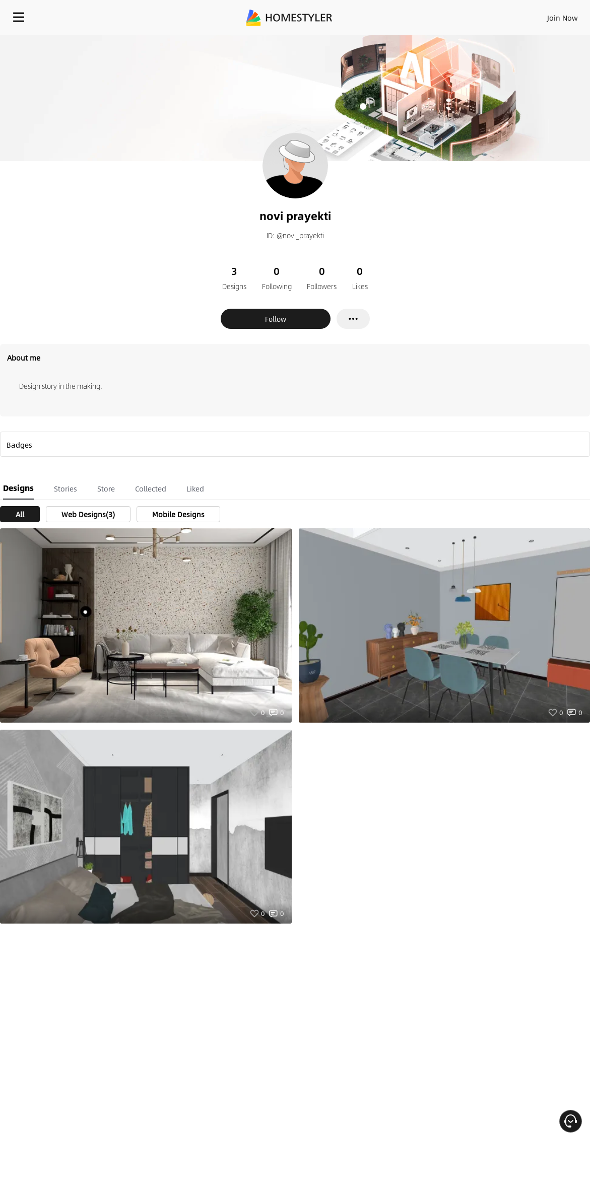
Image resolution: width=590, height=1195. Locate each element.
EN (476, 15)
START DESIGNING (540, 15)
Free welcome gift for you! (387, 40)
